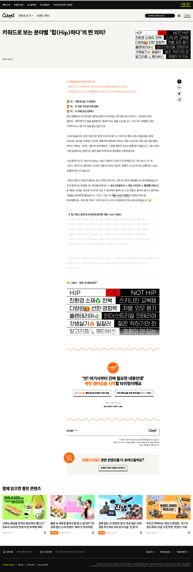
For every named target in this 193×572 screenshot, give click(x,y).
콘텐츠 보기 (26, 15)
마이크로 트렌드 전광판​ (62, 5)
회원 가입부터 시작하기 (113, 406)
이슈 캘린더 (45, 5)
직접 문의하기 (183, 552)
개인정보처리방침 (8, 565)
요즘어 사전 (18, 5)
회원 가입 (185, 4)
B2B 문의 (151, 552)
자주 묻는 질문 (166, 552)
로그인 (187, 16)
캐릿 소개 (6, 5)
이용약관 (20, 565)
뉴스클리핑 (31, 5)
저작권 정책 (30, 565)
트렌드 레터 (43, 15)
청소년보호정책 (43, 565)
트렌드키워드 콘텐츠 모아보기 (113, 468)
